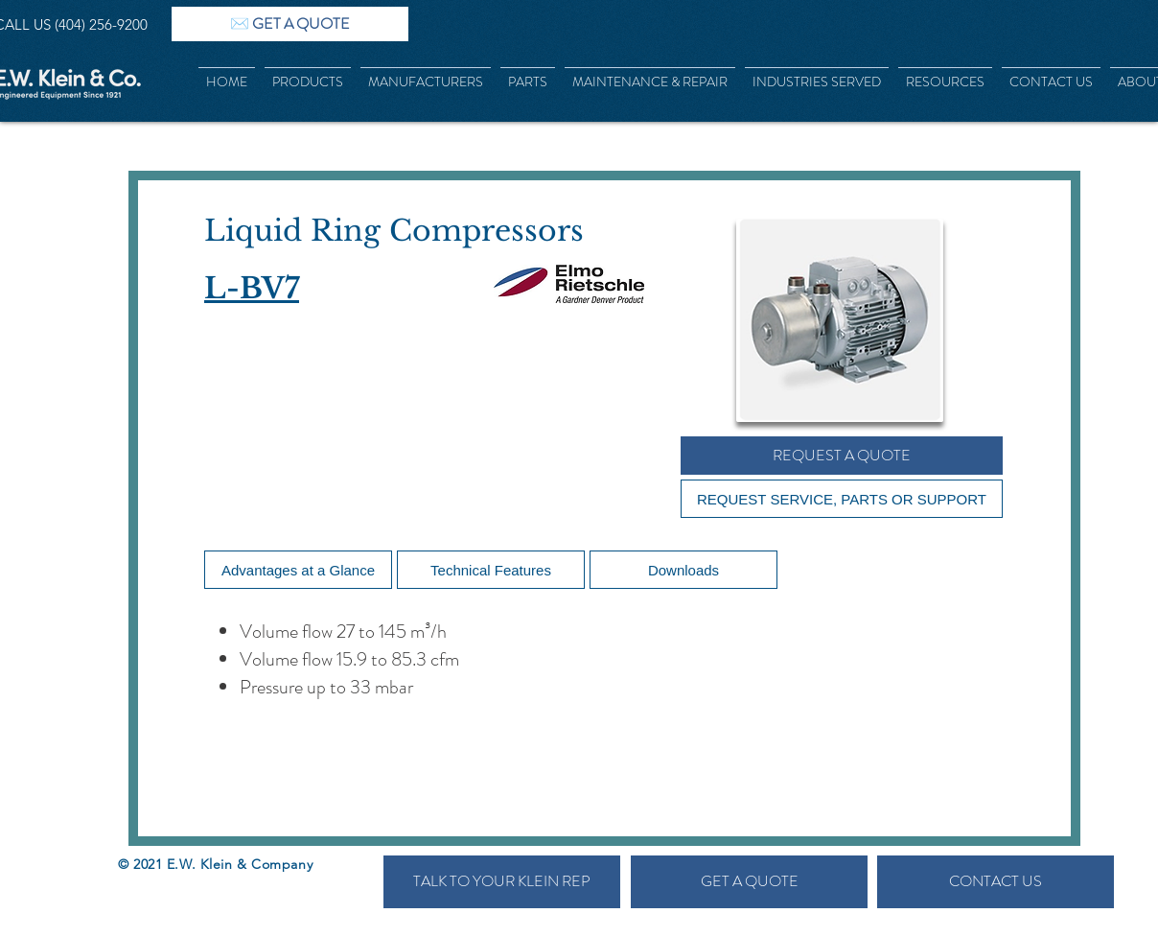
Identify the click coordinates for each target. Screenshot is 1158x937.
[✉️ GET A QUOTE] (290, 24)
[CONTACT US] (995, 881)
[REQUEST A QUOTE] (842, 455)
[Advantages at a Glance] (298, 569)
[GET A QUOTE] (749, 881)
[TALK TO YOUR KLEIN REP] (501, 881)
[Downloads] (683, 569)
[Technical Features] (491, 569)
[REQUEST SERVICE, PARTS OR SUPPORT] (842, 499)
